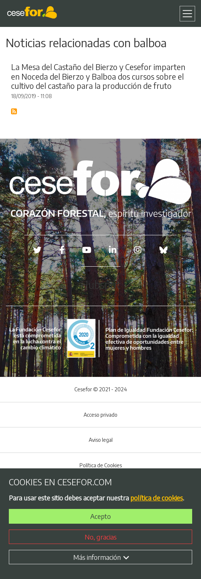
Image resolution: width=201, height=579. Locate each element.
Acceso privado (100, 415)
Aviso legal (101, 440)
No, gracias (101, 537)
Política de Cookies (101, 465)
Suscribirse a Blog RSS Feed (14, 111)
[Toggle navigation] (187, 13)
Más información (101, 557)
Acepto (100, 516)
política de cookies (156, 497)
